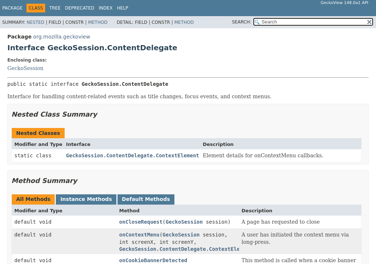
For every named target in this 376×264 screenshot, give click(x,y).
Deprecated (79, 8)
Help (122, 8)
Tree (55, 8)
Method (98, 22)
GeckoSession (25, 68)
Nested (35, 22)
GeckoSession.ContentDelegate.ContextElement (132, 155)
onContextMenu (139, 235)
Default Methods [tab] (146, 199)
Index (106, 8)
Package (12, 8)
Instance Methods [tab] (86, 199)
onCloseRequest (141, 222)
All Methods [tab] (33, 199)
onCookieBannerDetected (153, 260)
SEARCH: (242, 22)
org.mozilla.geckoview (61, 37)
